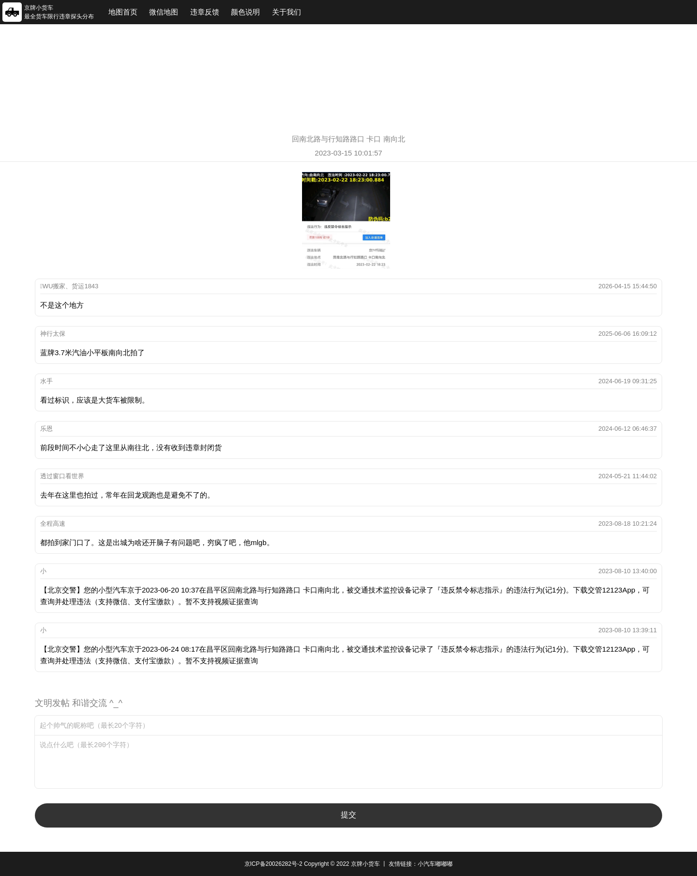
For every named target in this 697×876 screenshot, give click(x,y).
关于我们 (286, 12)
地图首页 (122, 12)
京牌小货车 (365, 863)
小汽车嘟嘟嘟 (435, 863)
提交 (348, 815)
